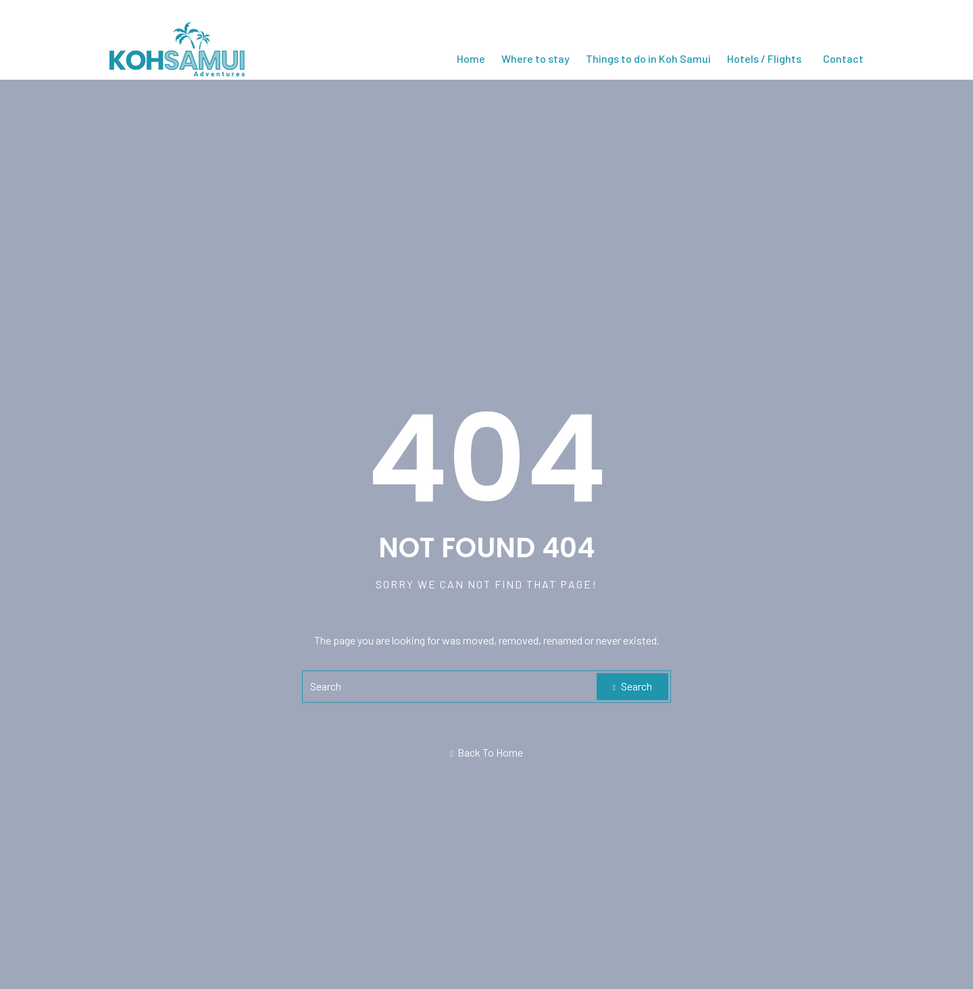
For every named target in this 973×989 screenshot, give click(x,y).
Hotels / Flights (764, 58)
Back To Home (486, 752)
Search (632, 686)
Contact (843, 58)
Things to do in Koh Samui (648, 58)
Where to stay (535, 58)
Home (471, 58)
